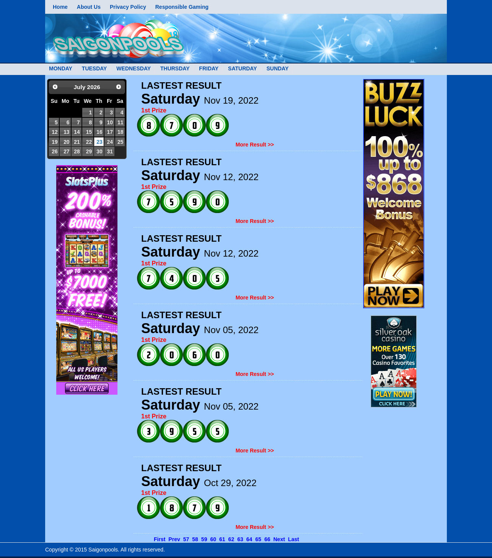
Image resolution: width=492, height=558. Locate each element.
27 (66, 151)
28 (77, 151)
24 (109, 142)
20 (66, 142)
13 (66, 132)
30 (99, 151)
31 (109, 151)
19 (54, 142)
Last (293, 539)
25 (120, 142)
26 (54, 151)
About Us (89, 7)
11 (120, 122)
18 (120, 132)
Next (279, 539)
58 (195, 539)
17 (109, 132)
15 (89, 132)
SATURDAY (242, 68)
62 (231, 539)
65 (258, 539)
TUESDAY (94, 68)
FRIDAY (208, 68)
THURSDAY (175, 68)
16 (99, 132)
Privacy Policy (128, 7)
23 (99, 142)
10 (109, 122)
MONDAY (60, 68)
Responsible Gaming (182, 7)
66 (267, 539)
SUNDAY (277, 68)
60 (213, 539)
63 (240, 539)
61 (222, 539)
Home (60, 7)
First (159, 539)
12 (54, 132)
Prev (174, 539)
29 (89, 151)
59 (204, 539)
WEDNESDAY (133, 68)
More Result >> (255, 145)
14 (77, 132)
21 (77, 142)
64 (249, 539)
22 (89, 142)
